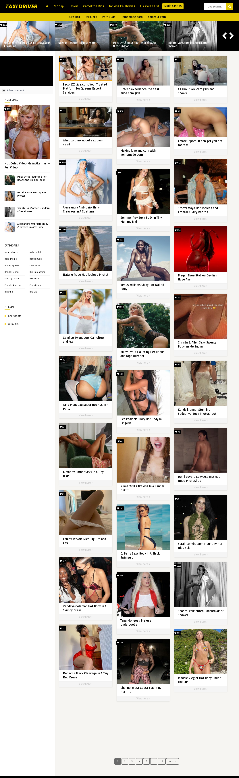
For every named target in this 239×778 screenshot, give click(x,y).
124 (62, 426)
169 (175, 625)
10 (161, 761)
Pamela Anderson (13, 285)
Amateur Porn (157, 17)
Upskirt (73, 6)
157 (119, 111)
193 (63, 59)
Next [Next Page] (172, 761)
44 (119, 436)
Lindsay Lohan (12, 278)
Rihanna (9, 292)
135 (62, 110)
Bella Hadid (35, 252)
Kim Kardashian (37, 272)
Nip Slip (59, 6)
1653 (7, 109)
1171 (3, 25)
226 (175, 228)
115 (119, 370)
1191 (167, 25)
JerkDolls (91, 17)
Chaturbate (14, 316)
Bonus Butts (36, 259)
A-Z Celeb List (149, 6)
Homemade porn (132, 17)
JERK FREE (74, 17)
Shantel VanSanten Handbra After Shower (188, 44)
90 (62, 360)
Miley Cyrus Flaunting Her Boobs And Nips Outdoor (134, 44)
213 (62, 492)
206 (119, 59)
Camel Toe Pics (93, 6)
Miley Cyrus (35, 278)
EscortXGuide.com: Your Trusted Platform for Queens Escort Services (85, 88)
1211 (58, 25)
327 (119, 237)
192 (63, 625)
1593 (113, 25)
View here (85, 99)
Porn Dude (108, 17)
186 (119, 502)
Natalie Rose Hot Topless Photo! (77, 43)
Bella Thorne (11, 259)
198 (175, 294)
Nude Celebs (173, 6)
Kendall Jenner (12, 272)
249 (175, 360)
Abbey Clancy (11, 252)
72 (175, 427)
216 (63, 294)
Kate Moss (35, 265)
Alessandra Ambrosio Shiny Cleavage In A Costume (27, 44)
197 (175, 493)
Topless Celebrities (122, 6)
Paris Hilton (35, 285)
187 (62, 558)
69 (175, 111)
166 (119, 635)
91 (119, 171)
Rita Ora (33, 292)
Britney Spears (12, 265)
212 (175, 59)
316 (175, 162)
